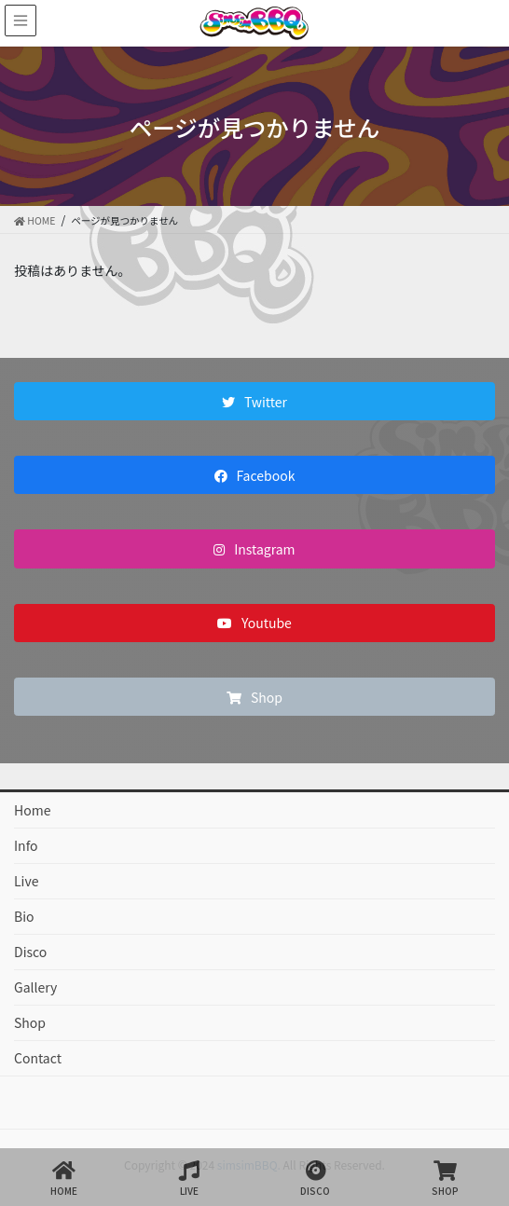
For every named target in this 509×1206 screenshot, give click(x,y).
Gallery (35, 987)
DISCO (315, 1178)
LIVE (189, 1178)
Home (32, 810)
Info (25, 845)
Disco (30, 951)
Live (26, 880)
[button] (254, 401)
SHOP (445, 1178)
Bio (24, 916)
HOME (63, 1178)
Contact (38, 1057)
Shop (30, 1022)
